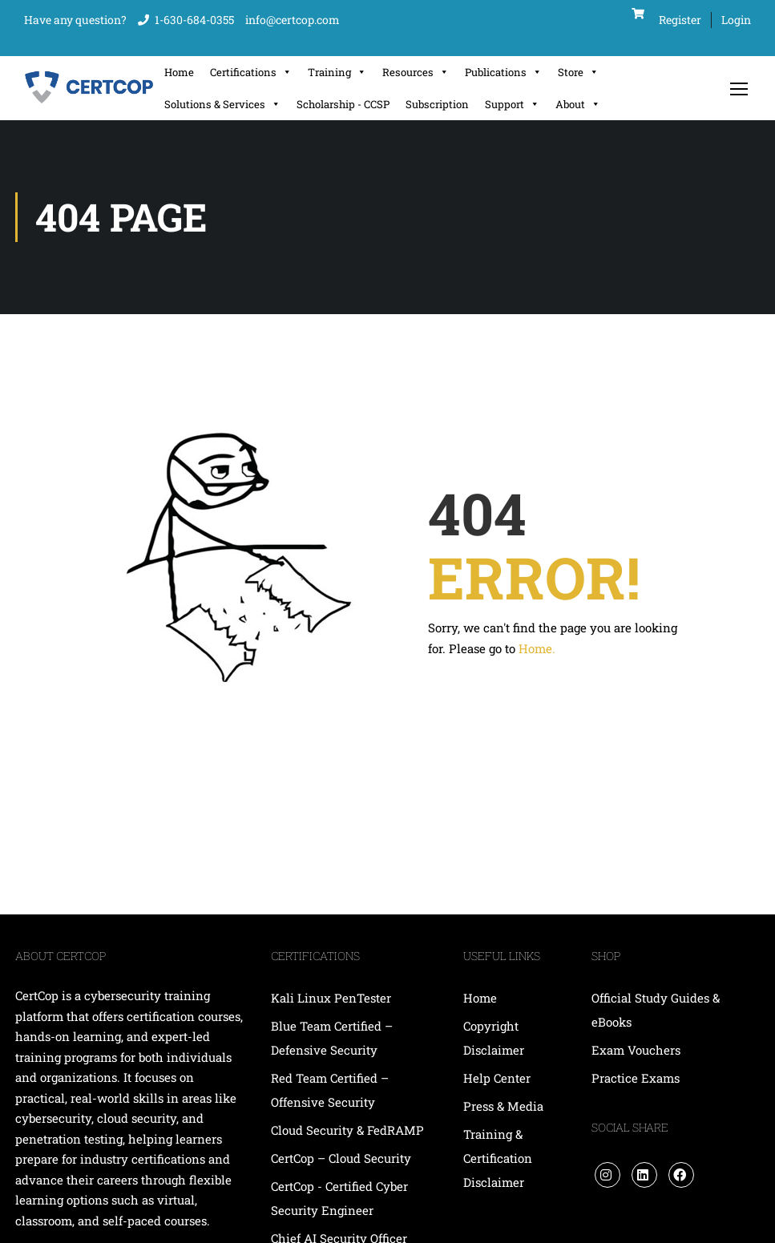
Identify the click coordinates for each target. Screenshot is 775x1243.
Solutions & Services (222, 104)
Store (578, 72)
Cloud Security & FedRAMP (347, 1130)
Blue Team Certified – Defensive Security (332, 1038)
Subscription (437, 104)
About (577, 104)
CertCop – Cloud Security (342, 1158)
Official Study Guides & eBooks (655, 1010)
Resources (415, 72)
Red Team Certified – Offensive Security (330, 1090)
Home (179, 72)
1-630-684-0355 (194, 19)
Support (512, 104)
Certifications (251, 72)
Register (680, 19)
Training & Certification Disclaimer (497, 1158)
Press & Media (503, 1106)
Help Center (497, 1078)
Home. (537, 648)
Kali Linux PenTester (331, 998)
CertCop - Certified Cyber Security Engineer (339, 1198)
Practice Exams (635, 1078)
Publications (503, 72)
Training (337, 72)
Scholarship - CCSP (343, 104)
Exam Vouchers (635, 1050)
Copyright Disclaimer (493, 1038)
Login (736, 19)
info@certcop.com (292, 19)
